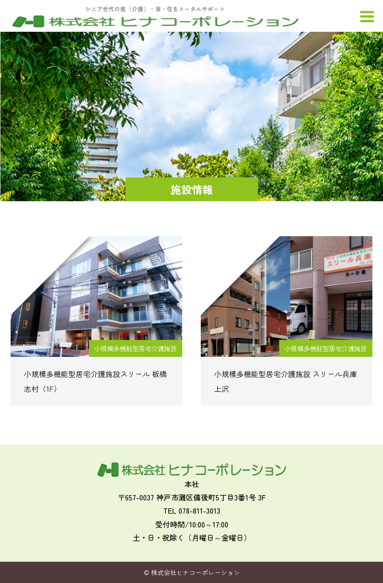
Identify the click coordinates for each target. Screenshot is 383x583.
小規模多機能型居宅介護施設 (135, 348)
